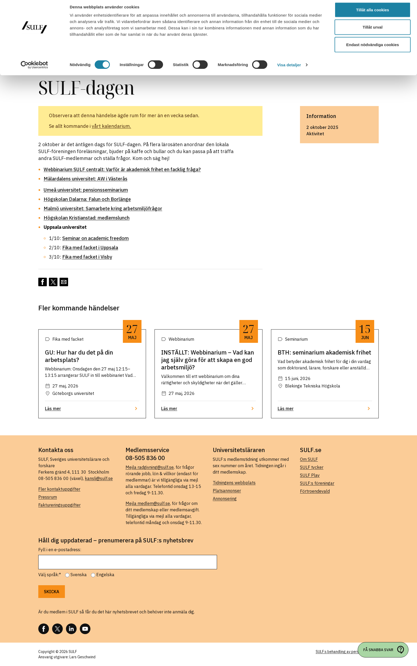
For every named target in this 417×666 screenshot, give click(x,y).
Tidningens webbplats (234, 482)
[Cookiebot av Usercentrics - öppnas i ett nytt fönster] (34, 69)
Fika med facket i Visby (87, 257)
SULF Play (310, 475)
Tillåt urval (373, 31)
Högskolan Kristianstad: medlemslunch (87, 218)
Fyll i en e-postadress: (59, 549)
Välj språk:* (49, 574)
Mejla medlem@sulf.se (148, 503)
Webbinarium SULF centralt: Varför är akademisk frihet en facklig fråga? (122, 169)
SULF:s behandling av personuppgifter (347, 651)
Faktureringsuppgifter (59, 505)
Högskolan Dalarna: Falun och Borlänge (87, 199)
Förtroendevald (315, 491)
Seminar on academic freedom (95, 238)
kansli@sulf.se (99, 478)
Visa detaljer (289, 69)
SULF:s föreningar (317, 483)
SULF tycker (311, 467)
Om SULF (309, 459)
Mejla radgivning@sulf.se (150, 467)
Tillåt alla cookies (372, 14)
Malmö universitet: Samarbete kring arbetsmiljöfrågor (103, 208)
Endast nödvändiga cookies (372, 49)
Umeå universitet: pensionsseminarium (86, 190)
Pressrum (47, 497)
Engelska (105, 574)
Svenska (78, 574)
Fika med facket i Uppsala (90, 248)
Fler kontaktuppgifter (59, 489)
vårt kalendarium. (111, 126)
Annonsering (225, 498)
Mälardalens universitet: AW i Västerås (85, 179)
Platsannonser (227, 490)
